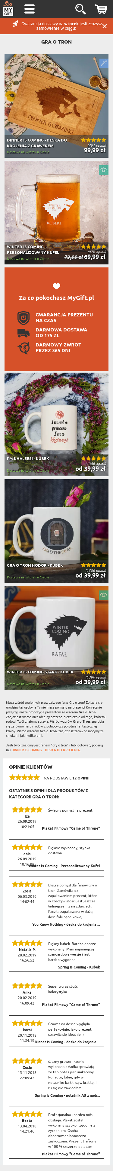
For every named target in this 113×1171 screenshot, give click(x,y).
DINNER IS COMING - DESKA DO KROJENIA (45, 750)
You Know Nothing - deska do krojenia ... (66, 924)
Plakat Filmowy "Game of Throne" (71, 828)
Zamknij (104, 26)
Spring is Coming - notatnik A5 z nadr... (67, 1095)
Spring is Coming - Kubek (79, 967)
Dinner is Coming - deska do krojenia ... (67, 1042)
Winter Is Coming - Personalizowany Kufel (64, 866)
